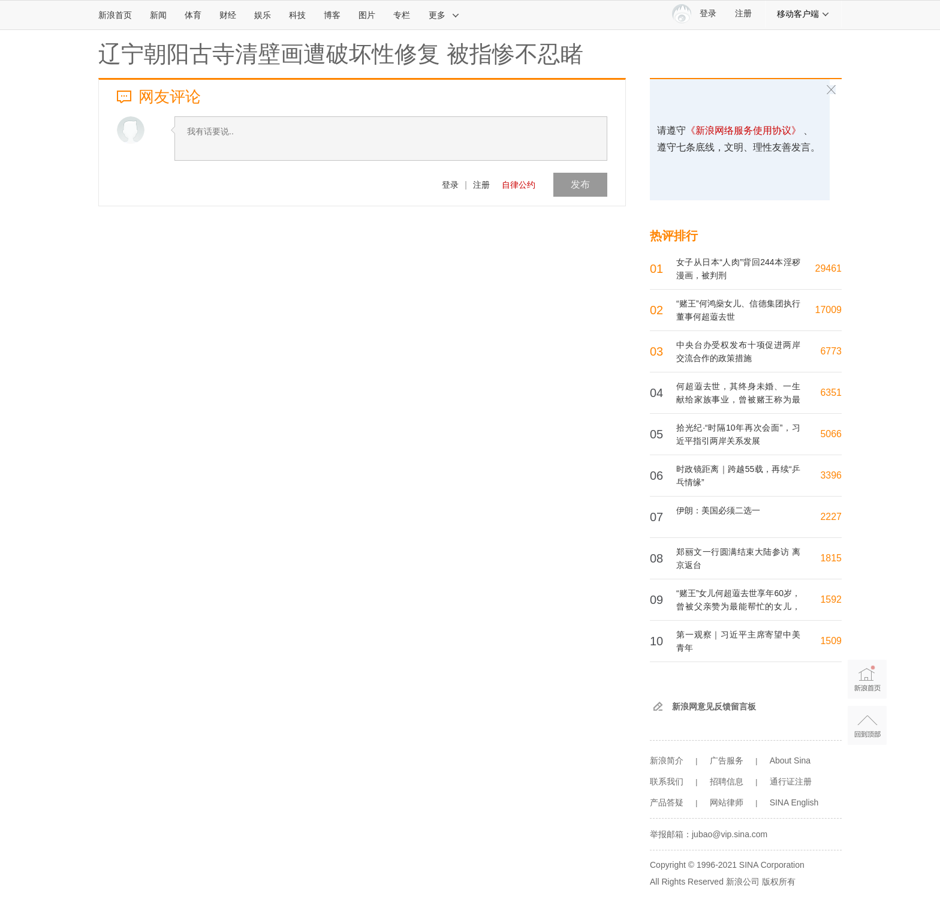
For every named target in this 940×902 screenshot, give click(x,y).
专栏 (401, 15)
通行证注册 (791, 781)
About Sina (790, 760)
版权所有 (779, 881)
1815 (831, 558)
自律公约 (518, 185)
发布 (580, 184)
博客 (332, 15)
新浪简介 (666, 760)
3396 (831, 475)
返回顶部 (867, 725)
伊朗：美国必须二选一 (718, 510)
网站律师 (726, 802)
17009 (828, 310)
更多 (444, 15)
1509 (831, 641)
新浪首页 (115, 15)
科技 (297, 15)
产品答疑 (666, 802)
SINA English (794, 802)
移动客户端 (803, 14)
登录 (450, 185)
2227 (831, 517)
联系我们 (666, 781)
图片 (366, 15)
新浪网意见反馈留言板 (714, 706)
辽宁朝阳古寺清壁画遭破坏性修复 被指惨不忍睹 (340, 54)
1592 (831, 599)
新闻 (158, 15)
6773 (831, 351)
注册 (743, 13)
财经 (227, 15)
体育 (193, 15)
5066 (831, 434)
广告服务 (726, 760)
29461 (828, 268)
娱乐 (262, 15)
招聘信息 (726, 781)
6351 (831, 392)
